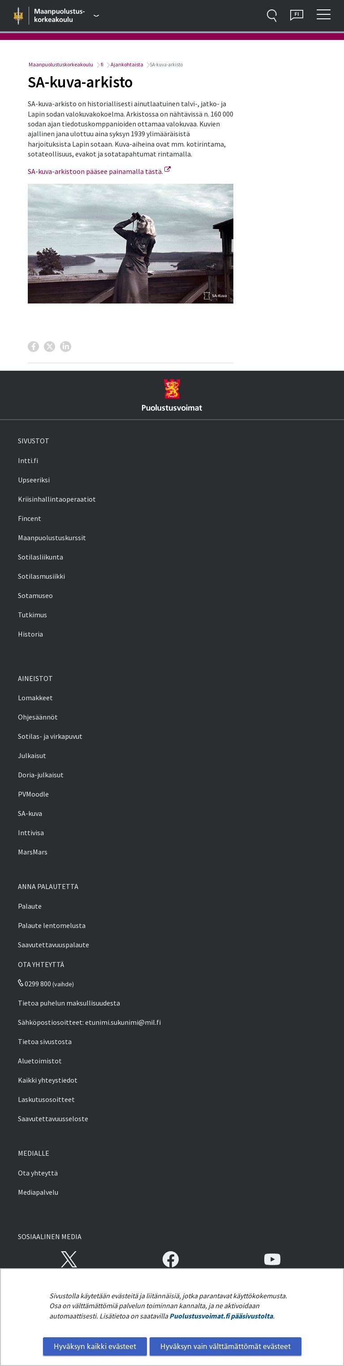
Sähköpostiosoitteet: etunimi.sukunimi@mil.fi (89, 1022)
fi (101, 64)
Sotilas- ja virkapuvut (50, 736)
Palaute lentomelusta (52, 925)
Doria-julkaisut (41, 774)
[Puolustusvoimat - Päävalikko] (66, 16)
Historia (30, 633)
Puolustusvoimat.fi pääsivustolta (221, 1315)
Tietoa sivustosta (45, 1041)
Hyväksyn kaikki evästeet (95, 1346)
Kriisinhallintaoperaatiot (57, 498)
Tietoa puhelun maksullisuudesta (69, 1002)
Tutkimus (32, 614)
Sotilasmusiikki (41, 576)
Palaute (30, 906)
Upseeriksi (34, 479)
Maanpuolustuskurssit (52, 537)
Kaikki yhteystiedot (47, 1079)
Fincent (29, 518)
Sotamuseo (35, 595)
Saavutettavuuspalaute (53, 944)
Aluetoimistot (40, 1060)
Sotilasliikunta (40, 556)
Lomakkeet (35, 697)
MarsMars (32, 851)
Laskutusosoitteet (46, 1099)
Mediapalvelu (38, 1192)
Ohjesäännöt (38, 716)
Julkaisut (32, 755)
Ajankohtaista (126, 64)
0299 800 (34, 983)
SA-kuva (30, 813)
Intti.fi (28, 460)
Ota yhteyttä (38, 1172)
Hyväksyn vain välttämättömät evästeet (225, 1346)
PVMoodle (33, 793)
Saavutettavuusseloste (53, 1118)
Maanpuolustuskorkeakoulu (60, 64)
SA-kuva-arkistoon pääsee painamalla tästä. (99, 171)
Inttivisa (31, 832)
